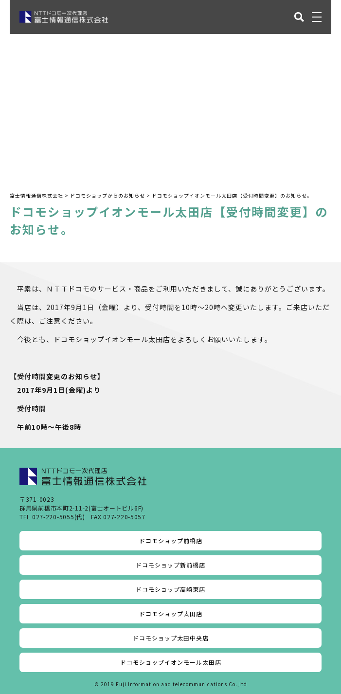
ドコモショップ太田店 (170, 613)
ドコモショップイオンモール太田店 (170, 662)
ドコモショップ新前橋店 (170, 565)
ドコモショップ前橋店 (170, 540)
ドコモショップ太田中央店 (171, 638)
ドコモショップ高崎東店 (170, 589)
